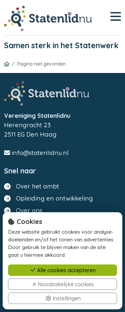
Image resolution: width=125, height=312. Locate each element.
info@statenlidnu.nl (36, 153)
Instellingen (63, 299)
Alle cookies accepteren (63, 270)
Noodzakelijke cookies (63, 285)
